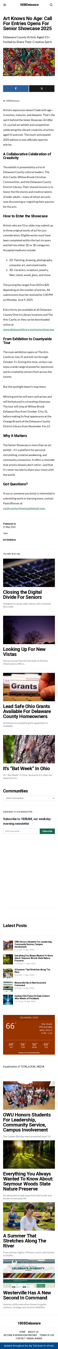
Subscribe (47, 831)
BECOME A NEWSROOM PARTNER (20, 1335)
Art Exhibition (9, 540)
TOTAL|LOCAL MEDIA (32, 1066)
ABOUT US (33, 1332)
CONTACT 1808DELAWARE (29, 1338)
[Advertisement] (29, 873)
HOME (22, 1332)
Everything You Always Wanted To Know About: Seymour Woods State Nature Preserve (34, 958)
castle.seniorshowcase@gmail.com (24, 508)
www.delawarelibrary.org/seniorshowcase (28, 329)
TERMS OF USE (46, 1335)
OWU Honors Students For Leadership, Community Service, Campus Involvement (33, 944)
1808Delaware (29, 5)
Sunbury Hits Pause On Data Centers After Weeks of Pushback (32, 997)
